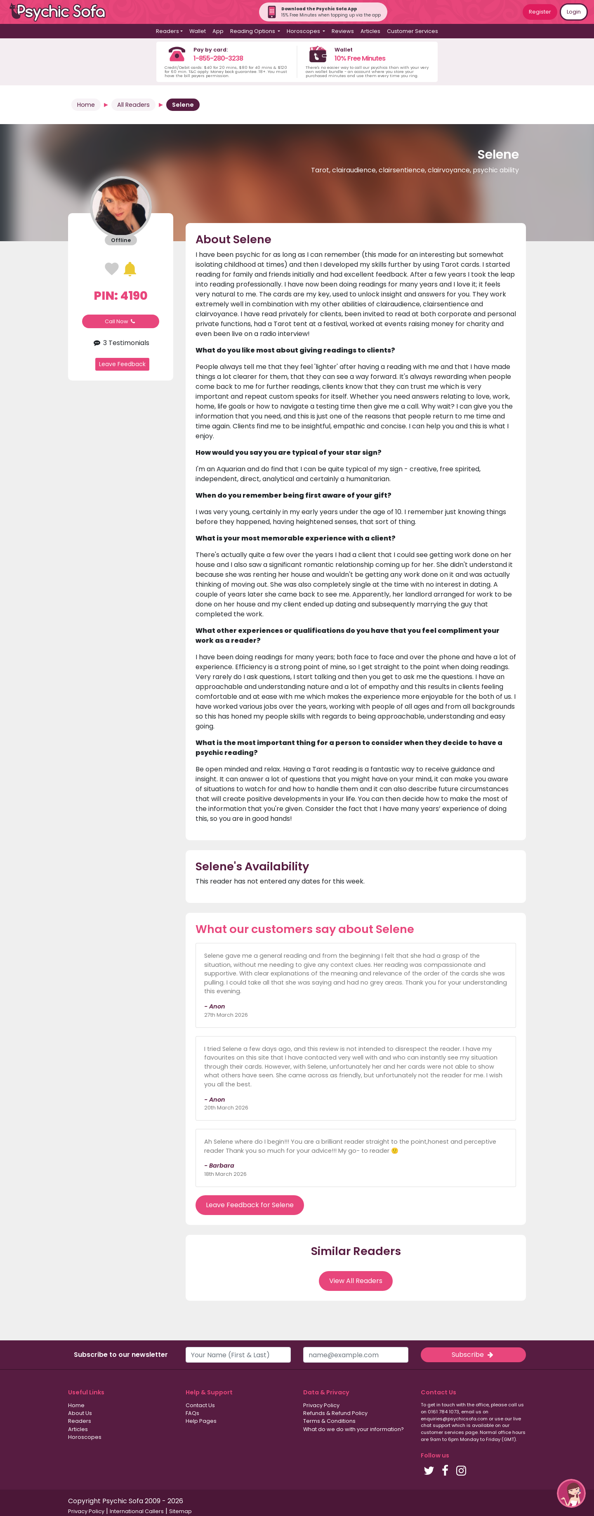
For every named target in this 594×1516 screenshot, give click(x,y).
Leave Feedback (122, 364)
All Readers (133, 105)
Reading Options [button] (253, 31)
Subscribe (473, 1354)
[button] (571, 1493)
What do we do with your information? (353, 1429)
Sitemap (180, 1511)
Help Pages (201, 1420)
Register (540, 12)
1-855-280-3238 (218, 58)
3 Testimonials (120, 343)
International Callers (137, 1511)
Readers (79, 1420)
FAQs (192, 1413)
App (218, 31)
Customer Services (412, 31)
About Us (80, 1413)
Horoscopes (84, 1437)
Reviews (343, 31)
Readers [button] (167, 31)
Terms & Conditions (329, 1420)
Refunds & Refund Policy (335, 1413)
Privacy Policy (321, 1405)
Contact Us (200, 1405)
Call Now (121, 321)
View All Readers (355, 1281)
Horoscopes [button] (304, 31)
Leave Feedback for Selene (250, 1205)
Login (574, 12)
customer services (442, 1432)
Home (86, 105)
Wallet (197, 31)
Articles (370, 31)
